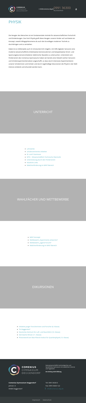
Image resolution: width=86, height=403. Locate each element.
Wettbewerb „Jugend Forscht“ (40, 243)
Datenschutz (47, 400)
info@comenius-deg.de (55, 389)
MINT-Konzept (35, 237)
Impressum (36, 400)
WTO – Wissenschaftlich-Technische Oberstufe (44, 157)
